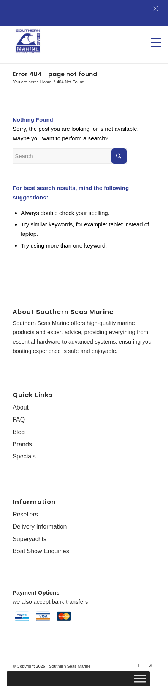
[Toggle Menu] (140, 678)
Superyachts (29, 539)
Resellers (25, 514)
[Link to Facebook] (138, 665)
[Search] (70, 156)
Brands (22, 444)
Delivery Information (40, 526)
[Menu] (152, 35)
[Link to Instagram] (149, 665)
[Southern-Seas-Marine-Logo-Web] (70, 41)
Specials (24, 456)
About (21, 407)
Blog (19, 432)
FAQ (19, 419)
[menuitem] (152, 35)
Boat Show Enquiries (41, 551)
